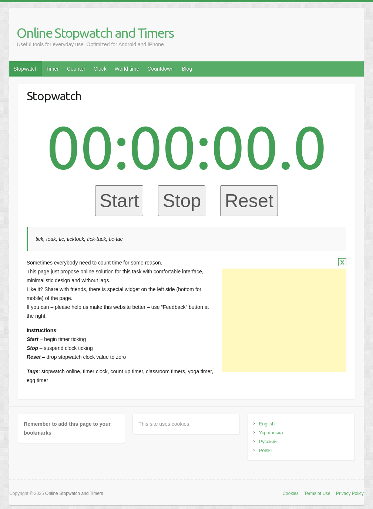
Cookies (290, 493)
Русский (268, 441)
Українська (271, 432)
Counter (76, 69)
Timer (52, 69)
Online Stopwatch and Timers (95, 32)
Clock (100, 69)
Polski (265, 450)
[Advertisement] (284, 320)
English (267, 424)
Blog (187, 69)
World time (127, 69)
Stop (182, 200)
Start (119, 200)
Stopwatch (25, 69)
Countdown (160, 69)
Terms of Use (317, 493)
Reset (249, 200)
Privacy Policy (350, 493)
